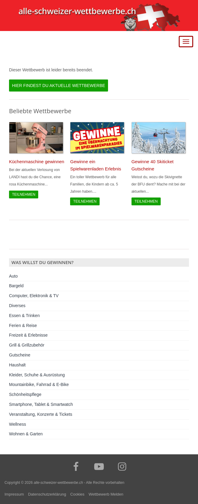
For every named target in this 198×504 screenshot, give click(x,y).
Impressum (14, 494)
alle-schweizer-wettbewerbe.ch (58, 483)
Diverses (17, 305)
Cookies (77, 494)
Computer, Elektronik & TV (34, 295)
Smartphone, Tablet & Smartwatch (41, 404)
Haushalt (17, 364)
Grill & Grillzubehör (26, 345)
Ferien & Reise (23, 325)
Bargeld (16, 285)
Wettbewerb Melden (105, 494)
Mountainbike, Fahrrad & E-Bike (39, 384)
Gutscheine (19, 355)
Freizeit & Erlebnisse (28, 335)
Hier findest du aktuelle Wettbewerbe (58, 85)
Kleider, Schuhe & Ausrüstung (37, 374)
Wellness (17, 424)
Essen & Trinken (24, 315)
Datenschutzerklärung (47, 494)
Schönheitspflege (25, 394)
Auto (13, 276)
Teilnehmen (23, 194)
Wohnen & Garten (26, 433)
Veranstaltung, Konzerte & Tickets (40, 414)
